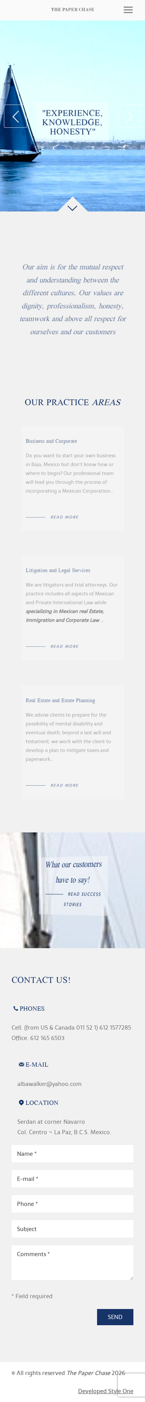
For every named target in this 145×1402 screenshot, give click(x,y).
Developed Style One (105, 1391)
